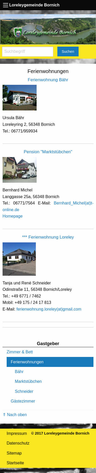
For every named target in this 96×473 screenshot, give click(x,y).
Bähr (19, 371)
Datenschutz (18, 443)
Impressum (17, 433)
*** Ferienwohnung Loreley (48, 237)
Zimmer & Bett (20, 352)
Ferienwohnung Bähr (48, 79)
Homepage (13, 216)
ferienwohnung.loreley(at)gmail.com (48, 309)
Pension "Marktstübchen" (48, 151)
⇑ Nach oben (15, 415)
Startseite (15, 463)
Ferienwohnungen (27, 362)
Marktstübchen (28, 381)
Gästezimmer (23, 401)
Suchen (68, 51)
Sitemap (14, 453)
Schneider (24, 391)
